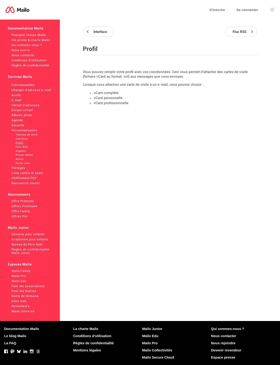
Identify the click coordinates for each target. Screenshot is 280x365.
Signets (21, 151)
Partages (18, 168)
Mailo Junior (18, 228)
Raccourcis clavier (26, 183)
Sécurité (18, 125)
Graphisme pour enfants (30, 239)
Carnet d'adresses (26, 105)
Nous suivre (21, 50)
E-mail (16, 100)
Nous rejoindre (223, 343)
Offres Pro (19, 216)
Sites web (19, 301)
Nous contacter (23, 55)
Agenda (17, 120)
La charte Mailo (85, 329)
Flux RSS (22, 146)
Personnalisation (24, 130)
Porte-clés (23, 163)
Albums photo (22, 115)
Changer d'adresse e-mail (31, 90)
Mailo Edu (19, 281)
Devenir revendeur (226, 350)
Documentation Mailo (25, 28)
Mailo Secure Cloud (158, 357)
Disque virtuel (22, 110)
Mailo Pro (19, 276)
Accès (16, 95)
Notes (20, 159)
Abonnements (19, 194)
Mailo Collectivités (157, 350)
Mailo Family (21, 271)
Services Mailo (20, 77)
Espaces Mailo (20, 264)
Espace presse (223, 357)
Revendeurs (21, 306)
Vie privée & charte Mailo (31, 40)
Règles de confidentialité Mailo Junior (30, 251)
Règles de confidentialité (30, 65)
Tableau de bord (26, 134)
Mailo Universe (23, 311)
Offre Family (21, 211)
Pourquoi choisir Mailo (29, 35)
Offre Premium (23, 201)
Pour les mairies (24, 291)
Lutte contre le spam (27, 173)
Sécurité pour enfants (28, 234)
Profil (19, 142)
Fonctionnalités (23, 85)
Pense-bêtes (24, 154)
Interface (22, 138)
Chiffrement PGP (24, 178)
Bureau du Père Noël (27, 244)
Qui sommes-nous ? (27, 45)
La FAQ (10, 343)
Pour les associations (28, 286)
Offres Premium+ (25, 206)
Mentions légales (87, 350)
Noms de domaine (25, 296)
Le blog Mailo (15, 336)
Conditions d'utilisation (29, 60)
